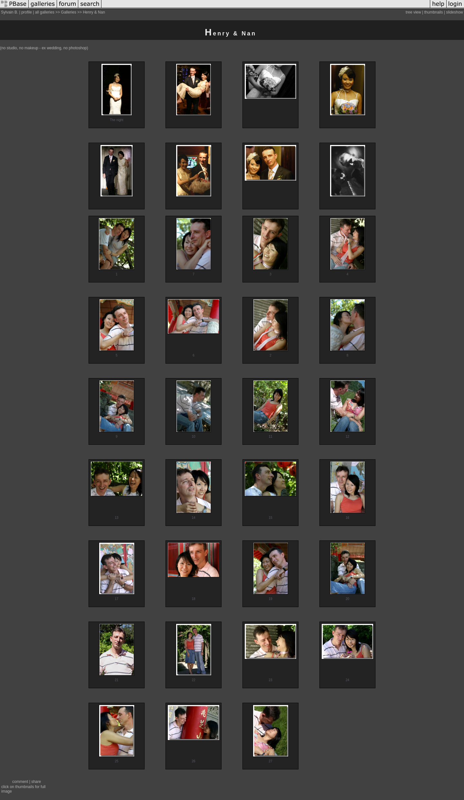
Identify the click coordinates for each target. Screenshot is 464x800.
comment (20, 781)
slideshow (454, 12)
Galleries (68, 12)
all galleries (44, 12)
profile (26, 12)
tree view (413, 12)
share (36, 781)
